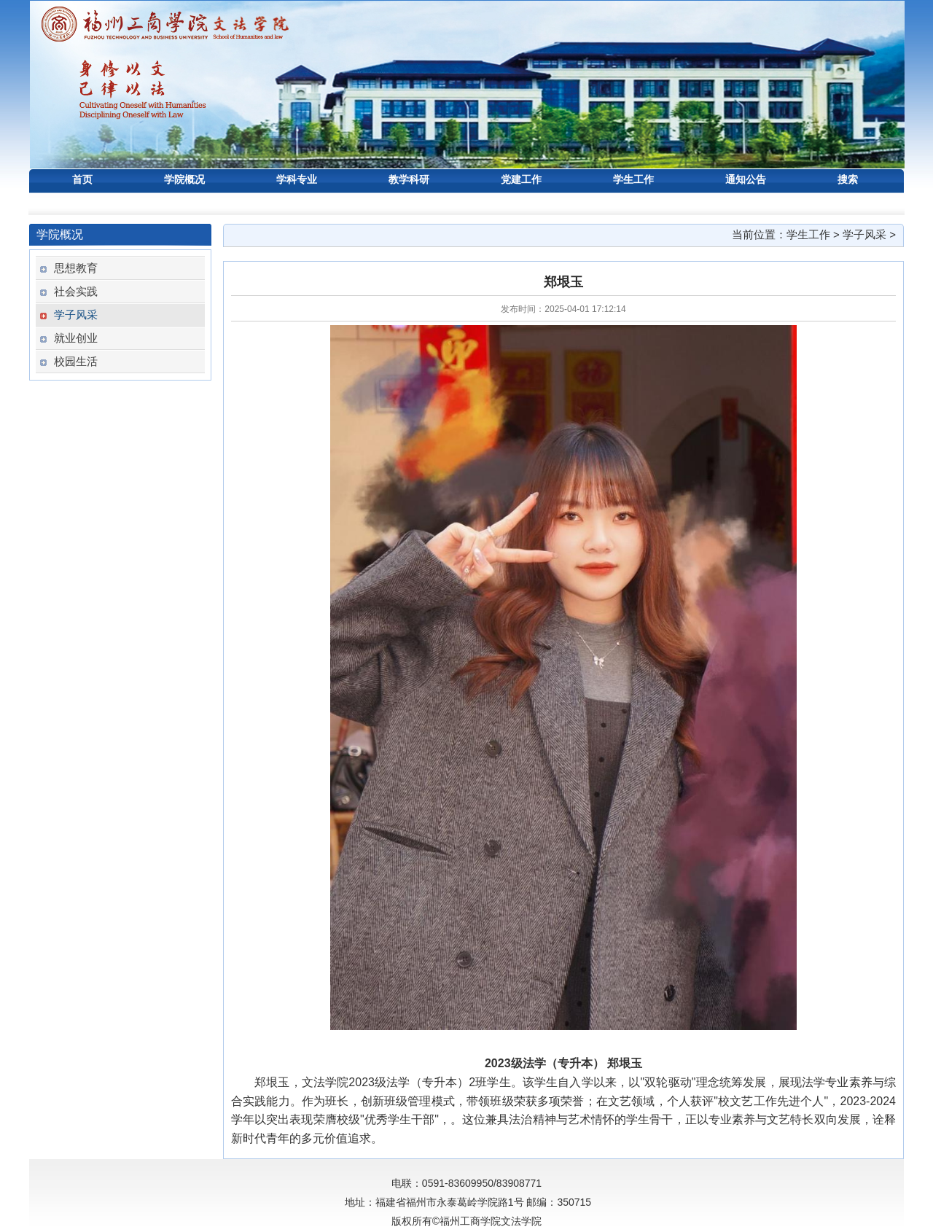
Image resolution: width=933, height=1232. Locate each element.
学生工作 (808, 234)
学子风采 (864, 234)
